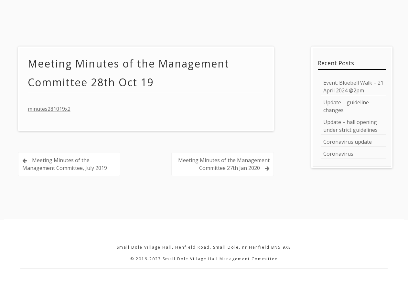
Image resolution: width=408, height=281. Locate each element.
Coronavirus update (347, 141)
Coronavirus (338, 153)
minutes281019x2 (49, 108)
